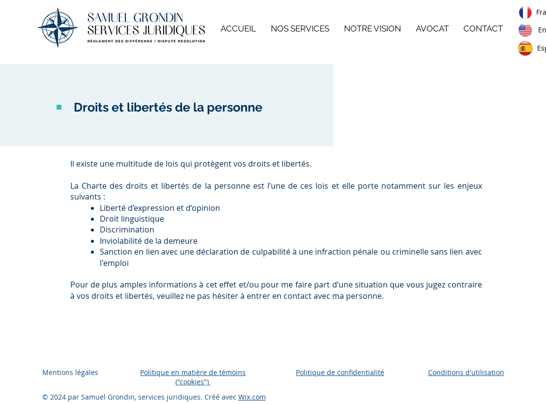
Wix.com (252, 397)
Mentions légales (70, 372)
